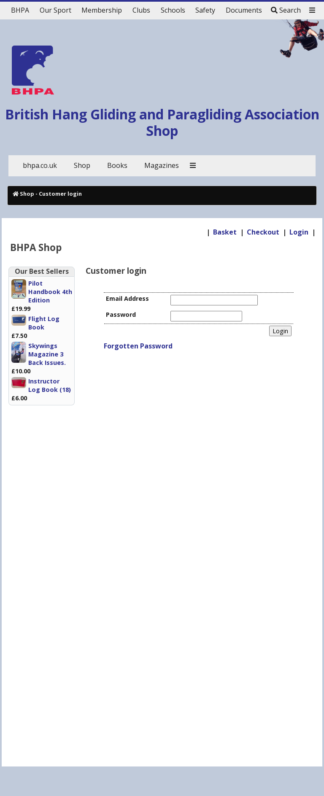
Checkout (263, 232)
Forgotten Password (138, 346)
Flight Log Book (43, 323)
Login (298, 232)
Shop (27, 193)
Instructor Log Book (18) (49, 385)
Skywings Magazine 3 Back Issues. (47, 354)
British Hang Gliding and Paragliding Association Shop (162, 122)
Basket (225, 232)
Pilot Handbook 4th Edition (50, 291)
